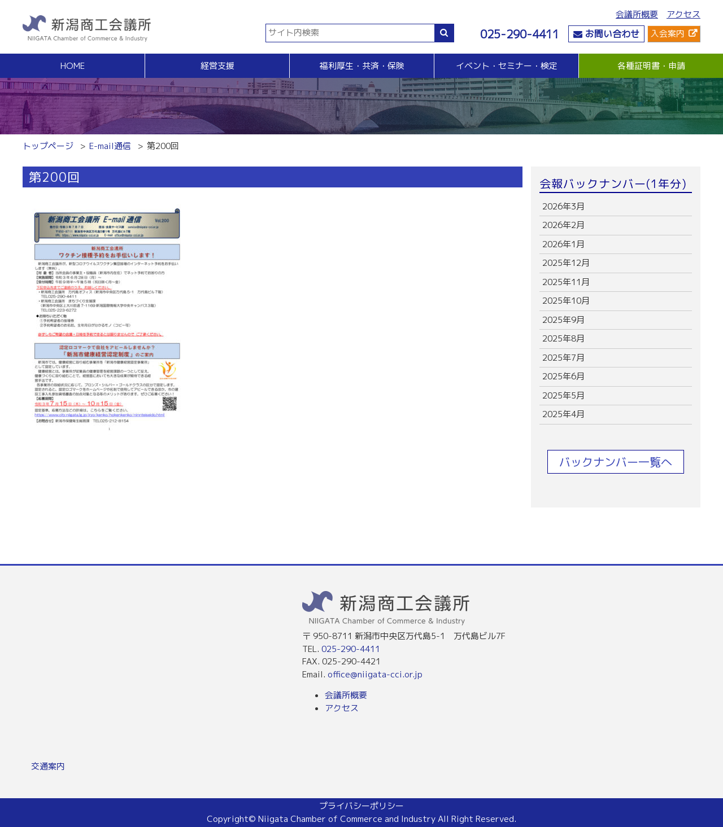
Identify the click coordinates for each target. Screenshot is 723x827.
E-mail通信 (110, 146)
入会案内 (668, 34)
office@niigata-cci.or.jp (375, 674)
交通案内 (48, 766)
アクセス (683, 14)
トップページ (48, 146)
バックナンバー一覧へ (615, 462)
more (615, 207)
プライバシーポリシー (361, 806)
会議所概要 (637, 14)
